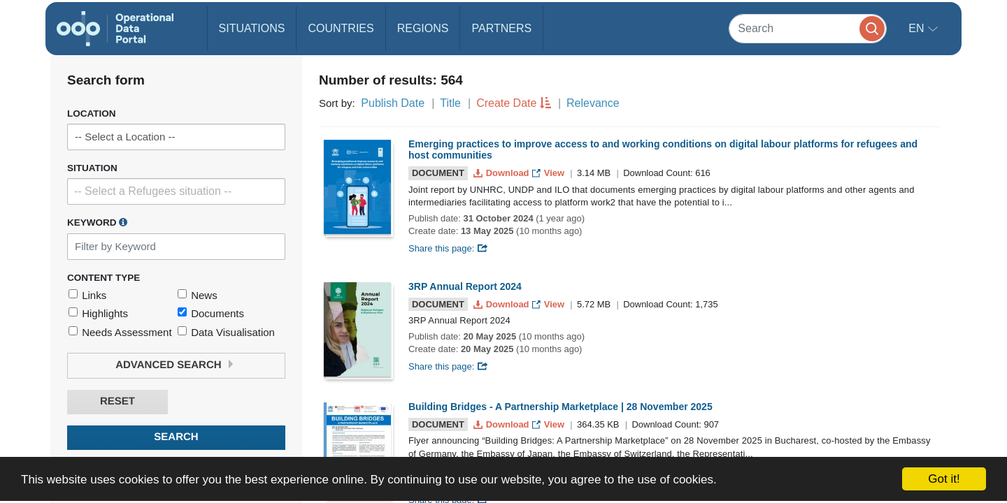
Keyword (97, 222)
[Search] (808, 28)
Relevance (593, 103)
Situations (252, 28)
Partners (501, 28)
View (549, 173)
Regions (423, 28)
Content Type (103, 277)
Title (450, 103)
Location (91, 113)
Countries (340, 28)
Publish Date (392, 103)
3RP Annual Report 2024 (465, 286)
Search (176, 437)
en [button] (917, 28)
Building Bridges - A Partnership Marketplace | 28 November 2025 (560, 406)
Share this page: (448, 248)
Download (502, 173)
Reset (117, 401)
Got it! (943, 479)
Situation (92, 168)
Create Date (506, 103)
